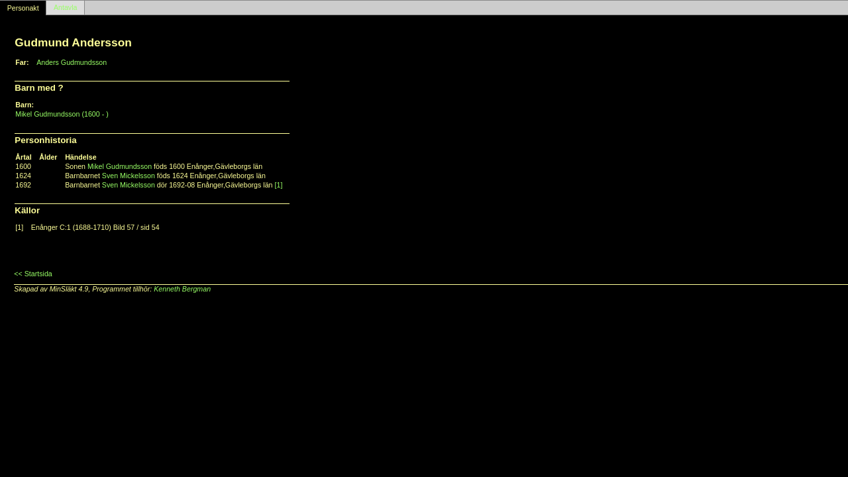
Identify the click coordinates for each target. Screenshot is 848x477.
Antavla (66, 8)
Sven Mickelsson (128, 176)
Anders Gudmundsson (71, 62)
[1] (279, 185)
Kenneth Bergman (182, 289)
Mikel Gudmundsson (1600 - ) (61, 114)
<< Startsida (33, 274)
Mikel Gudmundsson (119, 166)
